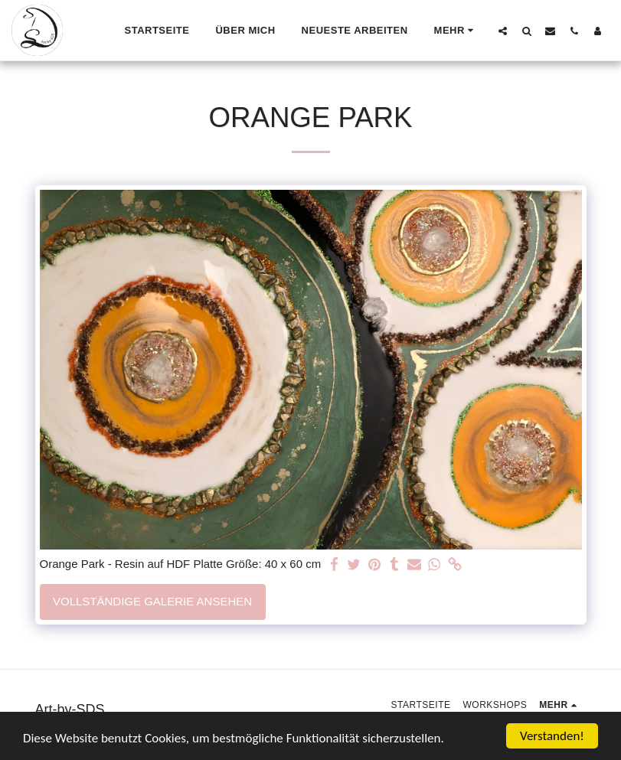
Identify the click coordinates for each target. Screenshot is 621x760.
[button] (503, 30)
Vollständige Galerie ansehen (152, 601)
